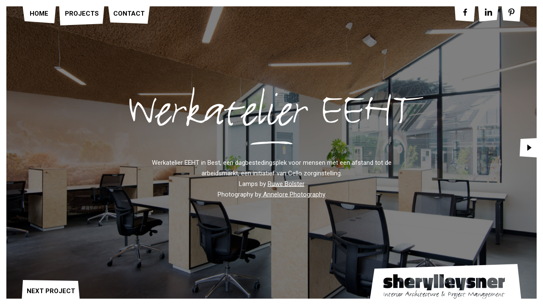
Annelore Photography (293, 194)
